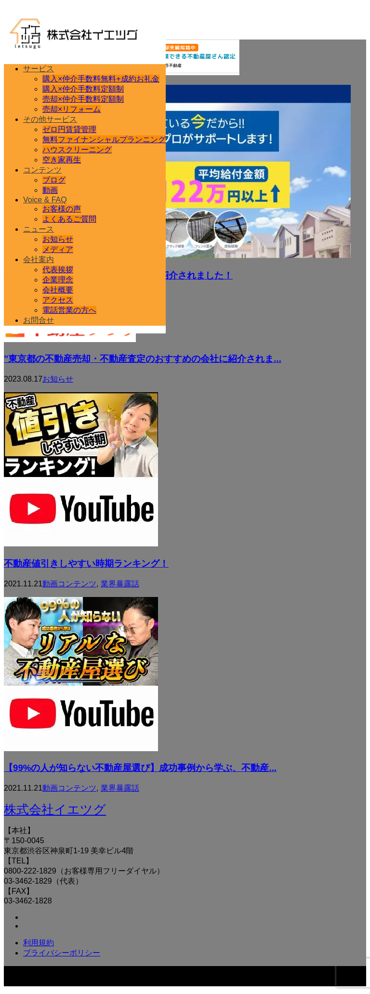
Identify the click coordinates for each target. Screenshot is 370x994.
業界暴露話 (120, 584)
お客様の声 (61, 209)
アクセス (57, 300)
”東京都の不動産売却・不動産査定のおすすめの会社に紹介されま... (142, 359)
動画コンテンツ (69, 584)
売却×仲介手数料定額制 (83, 99)
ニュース (38, 229)
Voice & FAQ (45, 200)
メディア (57, 249)
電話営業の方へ (69, 310)
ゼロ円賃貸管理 (69, 129)
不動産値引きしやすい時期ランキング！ (86, 563)
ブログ (54, 180)
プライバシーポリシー (61, 953)
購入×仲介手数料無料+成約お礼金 (100, 79)
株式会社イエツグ (55, 809)
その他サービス (50, 119)
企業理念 (57, 280)
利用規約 (38, 943)
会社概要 (57, 290)
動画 (50, 190)
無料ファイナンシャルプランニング (104, 139)
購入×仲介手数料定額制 (83, 89)
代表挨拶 (57, 269)
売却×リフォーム (71, 109)
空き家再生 (61, 160)
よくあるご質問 (69, 219)
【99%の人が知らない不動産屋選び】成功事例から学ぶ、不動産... (140, 768)
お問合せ (38, 320)
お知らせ (57, 239)
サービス (38, 69)
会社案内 (38, 259)
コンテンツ (42, 170)
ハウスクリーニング (77, 150)
